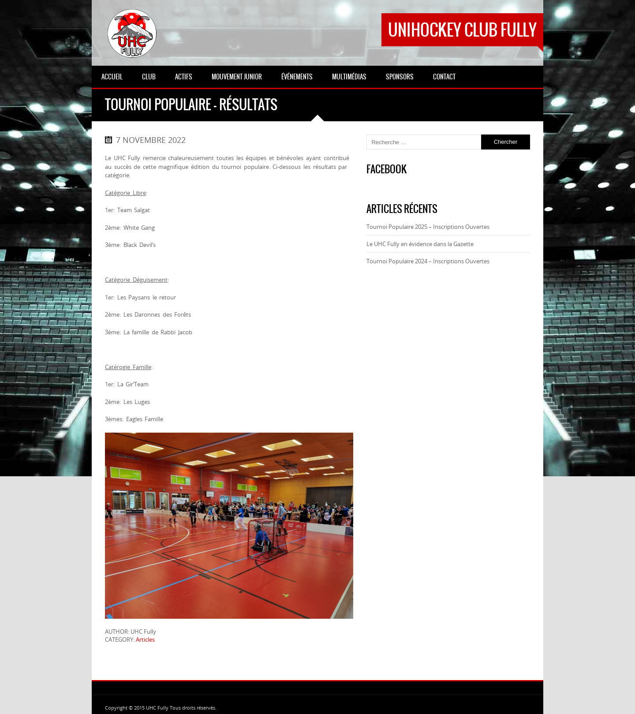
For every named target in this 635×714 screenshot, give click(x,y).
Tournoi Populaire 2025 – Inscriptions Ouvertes (427, 227)
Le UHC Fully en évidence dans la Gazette (420, 244)
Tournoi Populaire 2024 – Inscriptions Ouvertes (427, 261)
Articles (145, 639)
